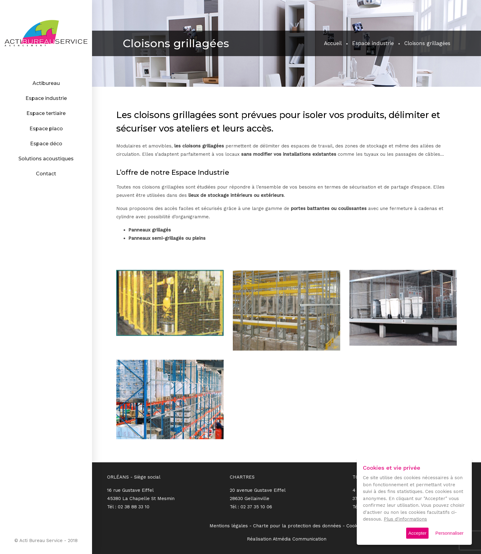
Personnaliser (449, 533)
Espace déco (46, 144)
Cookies (355, 526)
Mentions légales (229, 526)
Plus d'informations (405, 519)
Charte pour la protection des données (297, 526)
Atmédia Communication (299, 539)
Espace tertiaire (46, 113)
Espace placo (46, 129)
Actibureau (46, 83)
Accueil (333, 43)
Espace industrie (46, 98)
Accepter (417, 533)
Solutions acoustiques (46, 159)
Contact (46, 174)
